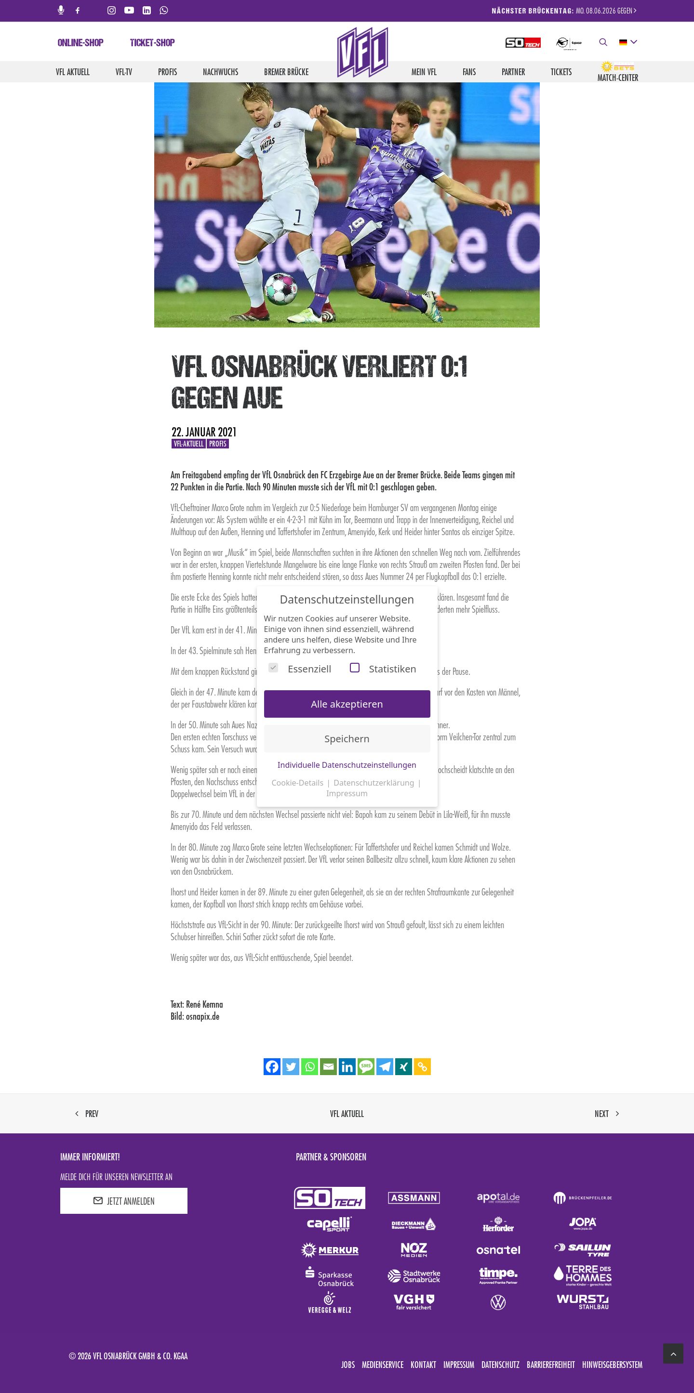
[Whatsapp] (309, 1066)
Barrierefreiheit (551, 1364)
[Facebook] (272, 1066)
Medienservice (382, 1364)
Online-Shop (81, 44)
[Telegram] (384, 1066)
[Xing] (403, 1066)
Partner (513, 71)
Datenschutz (500, 1364)
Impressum (458, 1364)
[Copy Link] (422, 1066)
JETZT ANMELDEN (124, 1201)
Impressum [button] (347, 793)
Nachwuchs (220, 71)
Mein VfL (424, 71)
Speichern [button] (347, 738)
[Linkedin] (347, 1066)
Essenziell (299, 669)
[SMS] (366, 1066)
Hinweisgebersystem (612, 1364)
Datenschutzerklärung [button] (375, 782)
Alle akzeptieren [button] (347, 703)
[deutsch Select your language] (627, 42)
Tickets (561, 71)
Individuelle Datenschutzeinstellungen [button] (347, 765)
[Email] (328, 1066)
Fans (469, 71)
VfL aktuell (73, 71)
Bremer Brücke (286, 71)
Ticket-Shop (152, 44)
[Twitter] (290, 1066)
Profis (167, 71)
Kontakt (423, 1364)
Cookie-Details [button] (298, 782)
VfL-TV (124, 71)
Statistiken (383, 669)
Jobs (348, 1364)
